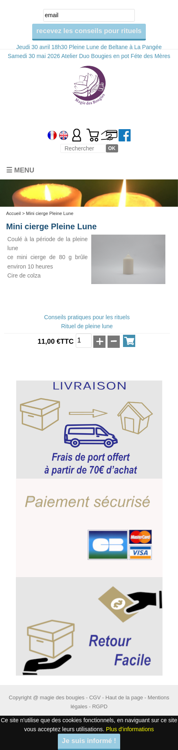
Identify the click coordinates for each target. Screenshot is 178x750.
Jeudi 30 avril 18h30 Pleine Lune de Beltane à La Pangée (89, 47)
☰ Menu (20, 170)
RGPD (100, 706)
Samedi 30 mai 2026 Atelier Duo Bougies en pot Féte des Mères (89, 56)
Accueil (13, 213)
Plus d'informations (130, 729)
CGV (95, 697)
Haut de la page (124, 697)
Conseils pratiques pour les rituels (87, 317)
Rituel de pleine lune (87, 326)
